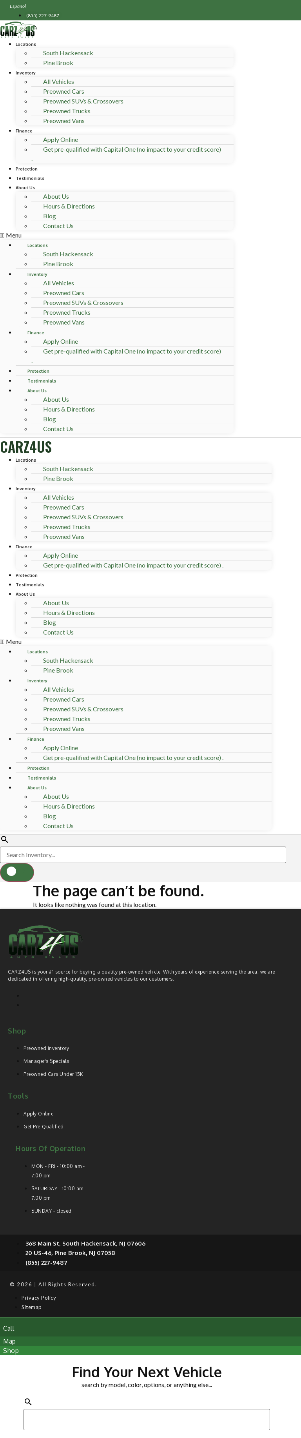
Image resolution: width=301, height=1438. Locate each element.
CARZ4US (26, 446)
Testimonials (30, 178)
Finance (24, 131)
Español (18, 6)
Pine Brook (58, 62)
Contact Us (58, 225)
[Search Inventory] (143, 855)
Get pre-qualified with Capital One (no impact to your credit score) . (126, 153)
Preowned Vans (64, 120)
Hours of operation (50, 1148)
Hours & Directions (69, 206)
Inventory (26, 73)
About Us (25, 187)
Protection (27, 169)
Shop (17, 1030)
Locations (26, 44)
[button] (117, 235)
